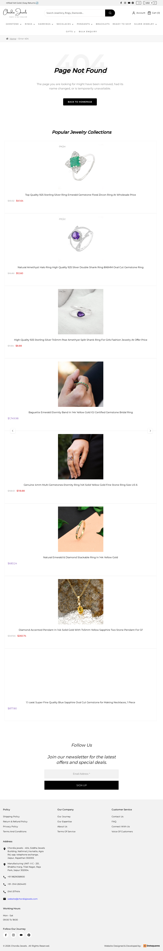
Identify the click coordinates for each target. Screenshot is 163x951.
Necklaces (65, 24)
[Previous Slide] (14, 430)
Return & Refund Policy (15, 821)
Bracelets (103, 24)
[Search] (110, 13)
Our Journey (64, 816)
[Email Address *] (81, 774)
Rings (30, 24)
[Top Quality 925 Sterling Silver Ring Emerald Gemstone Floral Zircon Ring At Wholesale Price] (81, 177)
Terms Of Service (66, 831)
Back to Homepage (80, 102)
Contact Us (117, 816)
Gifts (71, 31)
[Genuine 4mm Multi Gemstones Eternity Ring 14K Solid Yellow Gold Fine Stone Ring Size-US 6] (81, 467)
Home (13, 38)
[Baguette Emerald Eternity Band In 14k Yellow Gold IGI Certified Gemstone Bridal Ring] (81, 394)
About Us (62, 826)
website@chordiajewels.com (23, 899)
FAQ (114, 821)
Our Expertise (64, 821)
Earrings (46, 24)
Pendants (85, 24)
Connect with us (121, 826)
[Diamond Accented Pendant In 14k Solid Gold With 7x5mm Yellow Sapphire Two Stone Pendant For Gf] (81, 612)
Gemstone (14, 24)
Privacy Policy (10, 826)
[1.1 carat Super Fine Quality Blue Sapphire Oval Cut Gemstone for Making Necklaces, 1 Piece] (81, 685)
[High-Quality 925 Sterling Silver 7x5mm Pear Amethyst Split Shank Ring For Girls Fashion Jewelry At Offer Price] (81, 322)
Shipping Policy (11, 816)
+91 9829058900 (16, 876)
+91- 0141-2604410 (17, 884)
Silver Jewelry (145, 24)
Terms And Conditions (14, 831)
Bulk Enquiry (88, 31)
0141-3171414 (14, 891)
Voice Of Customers (122, 831)
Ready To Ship (122, 24)
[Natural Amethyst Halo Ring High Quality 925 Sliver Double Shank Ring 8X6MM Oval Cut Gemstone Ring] (81, 249)
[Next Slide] (148, 430)
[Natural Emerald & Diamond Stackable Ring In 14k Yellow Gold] (81, 540)
